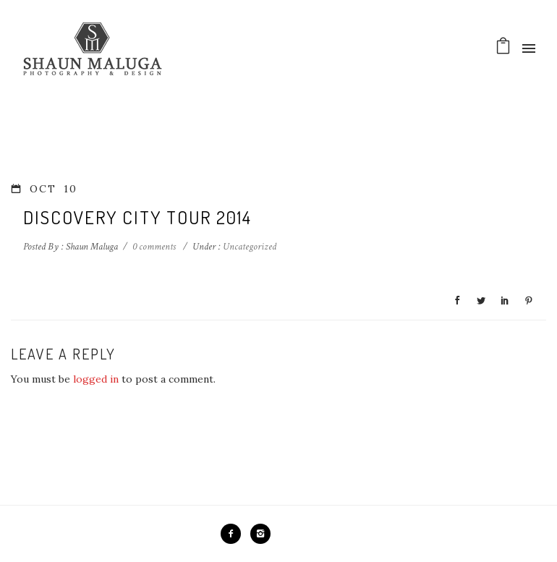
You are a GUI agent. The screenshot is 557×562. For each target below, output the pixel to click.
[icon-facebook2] (234, 534)
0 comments (154, 246)
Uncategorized (248, 246)
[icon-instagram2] (260, 534)
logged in (96, 379)
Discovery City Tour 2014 (137, 217)
